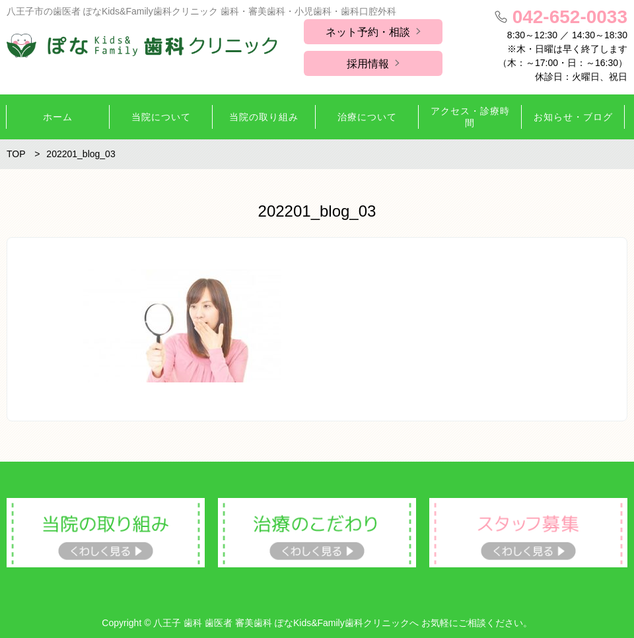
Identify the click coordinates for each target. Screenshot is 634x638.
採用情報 (368, 63)
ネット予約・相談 (368, 32)
